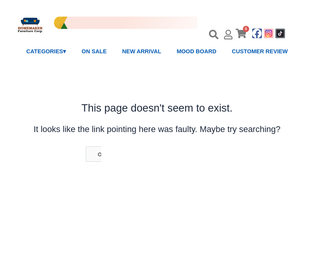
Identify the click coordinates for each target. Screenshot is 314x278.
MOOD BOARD (196, 51)
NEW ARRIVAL (141, 51)
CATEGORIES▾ (46, 51)
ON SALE (94, 51)
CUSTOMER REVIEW (260, 51)
